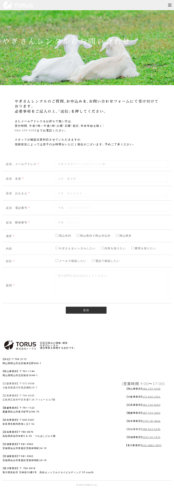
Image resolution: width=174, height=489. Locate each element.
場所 (9, 236)
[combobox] (112, 164)
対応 (9, 261)
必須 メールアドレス (21, 164)
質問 (9, 285)
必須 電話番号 (16, 208)
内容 (9, 248)
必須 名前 (13, 178)
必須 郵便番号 (16, 222)
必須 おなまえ (16, 193)
